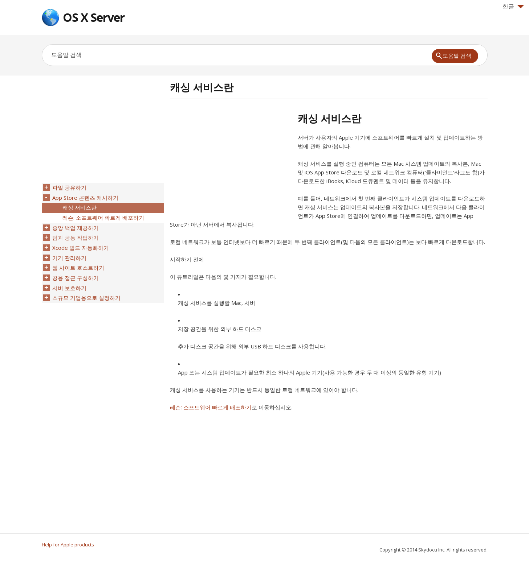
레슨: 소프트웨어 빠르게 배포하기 (211, 407)
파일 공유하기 (69, 187)
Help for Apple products (68, 544)
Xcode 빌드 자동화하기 (80, 244)
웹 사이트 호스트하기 (78, 262)
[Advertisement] (231, 163)
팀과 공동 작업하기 (75, 234)
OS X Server (94, 17)
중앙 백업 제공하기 (75, 225)
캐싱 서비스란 (79, 206)
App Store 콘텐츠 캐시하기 (85, 197)
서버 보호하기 (69, 281)
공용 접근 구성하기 (75, 272)
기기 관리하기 (69, 253)
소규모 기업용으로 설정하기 (86, 291)
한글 (513, 6)
